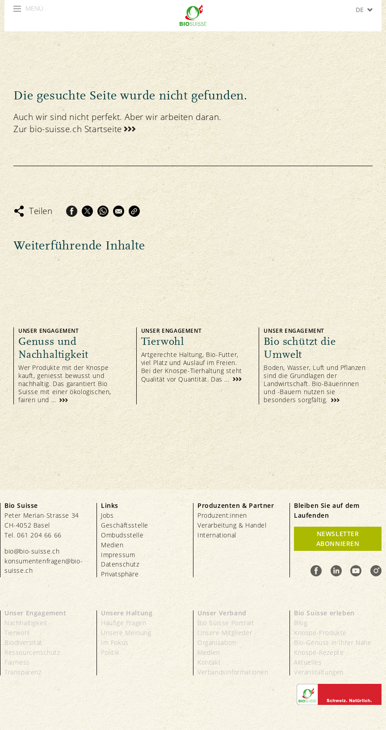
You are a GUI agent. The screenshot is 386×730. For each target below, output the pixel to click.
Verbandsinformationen (233, 672)
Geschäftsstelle (124, 525)
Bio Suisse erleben (324, 613)
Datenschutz (120, 564)
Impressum (118, 554)
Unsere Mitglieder (224, 632)
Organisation (216, 642)
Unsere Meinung (126, 632)
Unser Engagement (35, 613)
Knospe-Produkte (320, 632)
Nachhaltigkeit (25, 622)
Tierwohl (17, 632)
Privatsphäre (119, 574)
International (216, 535)
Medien (112, 545)
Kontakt (209, 662)
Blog (300, 622)
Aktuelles (308, 662)
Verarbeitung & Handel (232, 525)
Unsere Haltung (126, 613)
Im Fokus (115, 642)
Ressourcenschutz (32, 652)
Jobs (107, 515)
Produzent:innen (222, 515)
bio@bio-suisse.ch (31, 551)
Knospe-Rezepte (319, 652)
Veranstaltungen (319, 672)
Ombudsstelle (122, 535)
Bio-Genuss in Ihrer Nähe (332, 642)
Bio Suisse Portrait (225, 622)
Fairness (17, 662)
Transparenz (23, 672)
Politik (110, 652)
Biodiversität (23, 642)
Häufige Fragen (123, 622)
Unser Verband (222, 613)
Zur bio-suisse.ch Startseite (67, 129)
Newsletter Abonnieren (338, 538)
